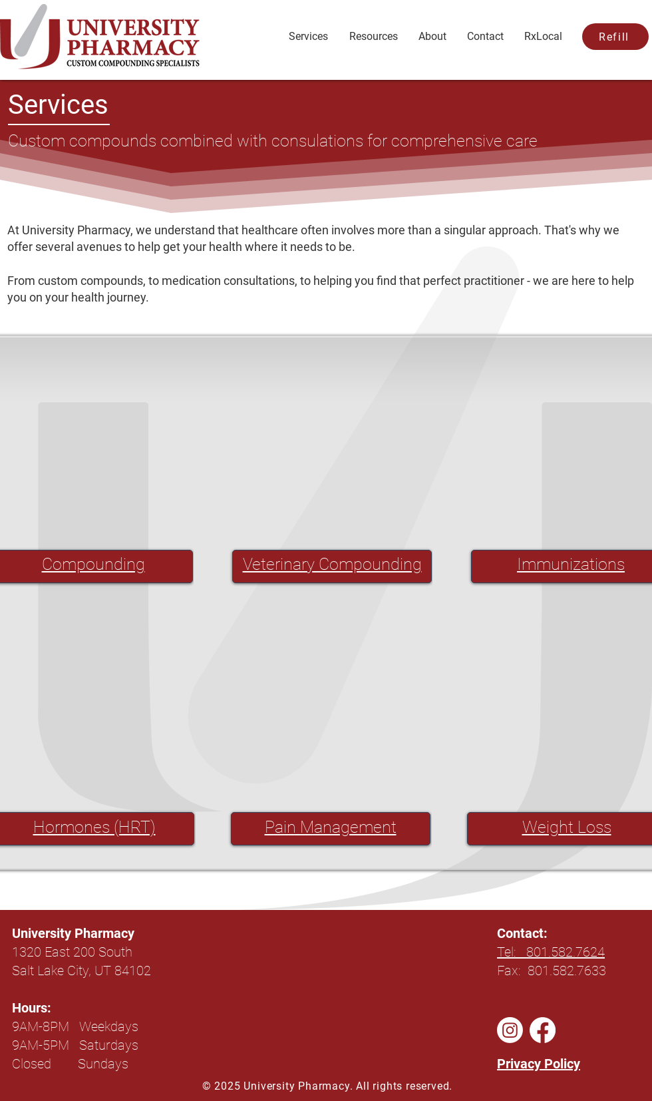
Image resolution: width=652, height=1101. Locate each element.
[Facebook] (543, 1030)
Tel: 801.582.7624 (551, 952)
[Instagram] (510, 1030)
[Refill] (615, 36)
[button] (373, 36)
